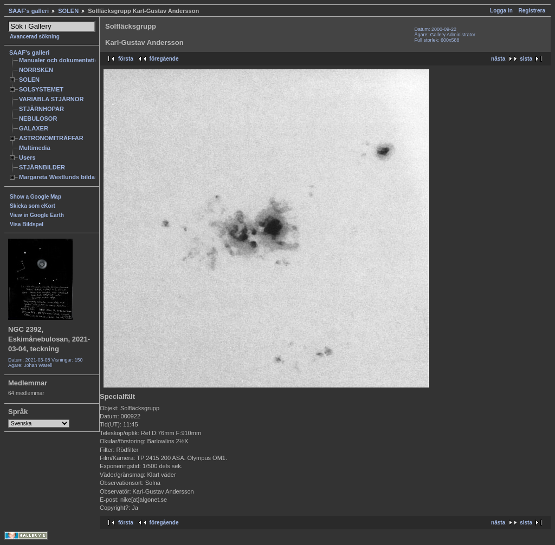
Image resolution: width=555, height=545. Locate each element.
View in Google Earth (37, 215)
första (125, 59)
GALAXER (33, 128)
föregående (164, 59)
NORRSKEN (36, 70)
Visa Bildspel (26, 224)
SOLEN (68, 11)
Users (27, 157)
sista (526, 59)
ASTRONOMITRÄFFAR (51, 138)
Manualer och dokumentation (60, 60)
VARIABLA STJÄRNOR (51, 99)
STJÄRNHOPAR (41, 109)
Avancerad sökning (35, 37)
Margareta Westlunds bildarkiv (62, 177)
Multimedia (34, 148)
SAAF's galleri (29, 11)
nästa (498, 59)
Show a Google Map (35, 197)
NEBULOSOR (38, 118)
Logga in (501, 11)
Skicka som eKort (32, 206)
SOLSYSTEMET (41, 89)
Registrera (532, 11)
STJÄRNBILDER (42, 167)
